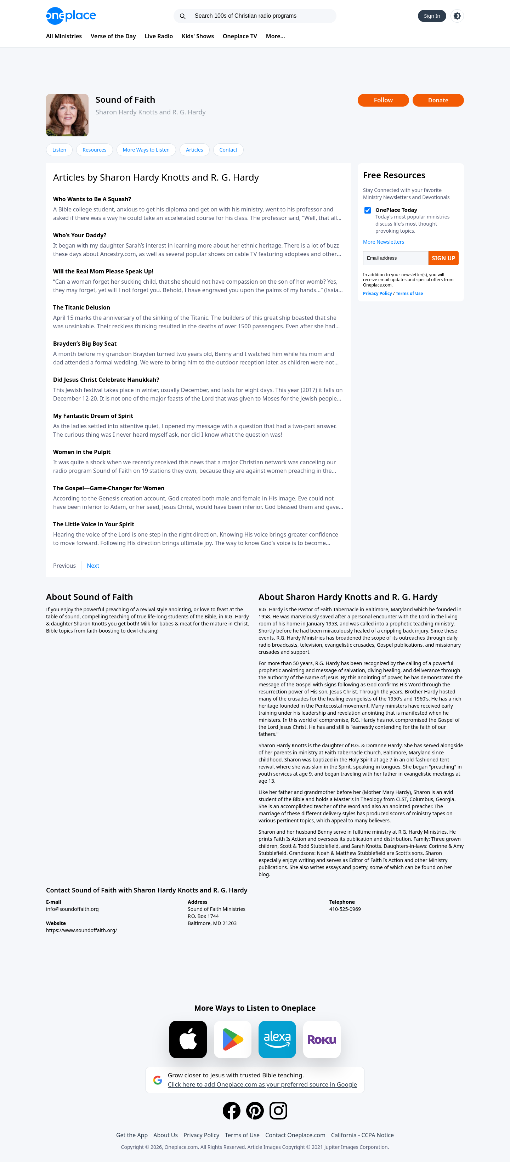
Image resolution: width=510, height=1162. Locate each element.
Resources (94, 149)
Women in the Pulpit (81, 452)
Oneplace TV (240, 36)
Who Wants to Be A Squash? (92, 199)
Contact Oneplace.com (295, 1135)
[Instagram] (278, 1111)
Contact (229, 149)
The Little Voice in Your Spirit (93, 524)
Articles (194, 149)
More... (275, 36)
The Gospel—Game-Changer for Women (109, 488)
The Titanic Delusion (81, 307)
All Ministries (64, 36)
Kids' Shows (198, 36)
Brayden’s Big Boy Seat (85, 343)
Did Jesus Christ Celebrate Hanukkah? (106, 380)
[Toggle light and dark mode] (457, 16)
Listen (59, 149)
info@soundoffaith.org (72, 909)
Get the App (132, 1135)
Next (93, 565)
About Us (165, 1135)
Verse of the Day (113, 36)
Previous (64, 565)
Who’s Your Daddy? (79, 235)
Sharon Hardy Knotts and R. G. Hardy (151, 112)
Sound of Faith (125, 99)
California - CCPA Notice (362, 1135)
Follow (383, 100)
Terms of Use (242, 1135)
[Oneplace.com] (71, 16)
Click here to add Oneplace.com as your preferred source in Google (262, 1084)
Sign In (432, 15)
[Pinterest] (255, 1111)
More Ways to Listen (146, 149)
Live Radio (159, 36)
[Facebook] (231, 1111)
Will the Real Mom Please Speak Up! (103, 271)
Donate (438, 100)
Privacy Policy (201, 1135)
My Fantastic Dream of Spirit (93, 416)
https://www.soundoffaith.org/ (81, 930)
